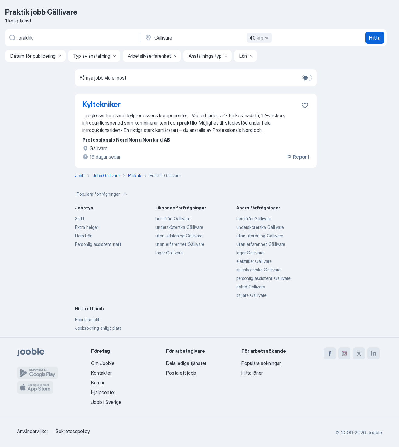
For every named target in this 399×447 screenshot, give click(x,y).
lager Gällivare (169, 252)
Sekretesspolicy (73, 431)
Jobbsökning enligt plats (98, 328)
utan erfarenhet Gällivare (179, 244)
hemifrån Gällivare (172, 218)
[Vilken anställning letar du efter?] (72, 37)
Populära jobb (87, 319)
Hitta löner (252, 373)
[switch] (307, 78)
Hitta (374, 38)
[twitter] (359, 353)
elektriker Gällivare (254, 261)
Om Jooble (102, 363)
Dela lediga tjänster (186, 363)
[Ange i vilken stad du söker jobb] (208, 37)
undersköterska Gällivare (179, 227)
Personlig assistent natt (98, 244)
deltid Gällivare (250, 286)
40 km (260, 37)
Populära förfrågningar (102, 194)
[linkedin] (373, 353)
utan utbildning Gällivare (179, 235)
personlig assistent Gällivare (263, 278)
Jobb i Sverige (106, 402)
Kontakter (101, 373)
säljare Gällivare (251, 295)
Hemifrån (84, 235)
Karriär (97, 383)
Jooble (374, 432)
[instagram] (344, 353)
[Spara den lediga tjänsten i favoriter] (304, 105)
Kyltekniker (101, 104)
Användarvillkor (32, 431)
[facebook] (330, 353)
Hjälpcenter (103, 392)
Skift (79, 218)
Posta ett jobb (181, 373)
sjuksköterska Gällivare (258, 269)
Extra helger (86, 227)
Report (297, 157)
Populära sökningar (261, 363)
